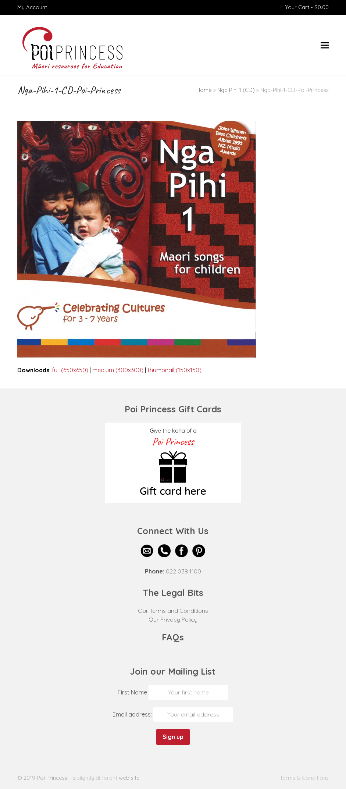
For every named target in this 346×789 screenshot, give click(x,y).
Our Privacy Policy (173, 619)
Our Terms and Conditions (173, 610)
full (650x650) (70, 370)
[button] (325, 45)
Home (204, 89)
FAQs (173, 637)
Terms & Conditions (304, 777)
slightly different (97, 777)
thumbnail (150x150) (174, 370)
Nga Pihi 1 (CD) (236, 89)
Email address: (133, 714)
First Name (132, 692)
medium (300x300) (117, 370)
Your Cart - (307, 7)
